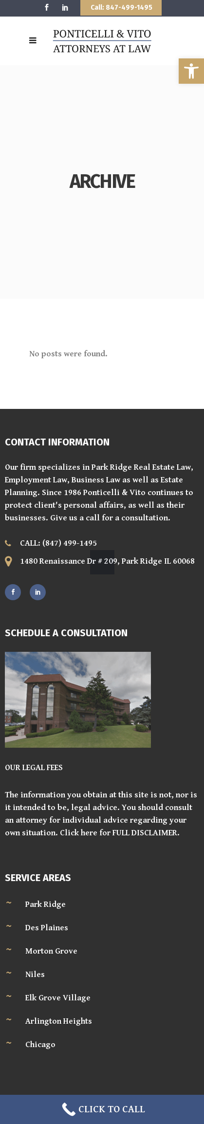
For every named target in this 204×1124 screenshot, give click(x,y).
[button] (191, 71)
